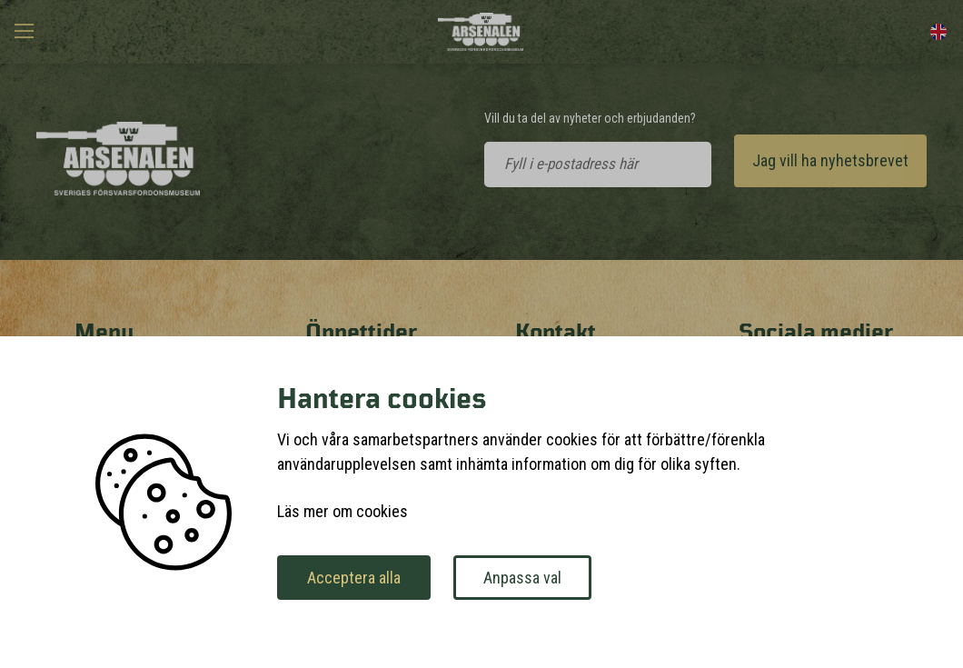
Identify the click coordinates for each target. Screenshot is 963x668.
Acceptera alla (354, 577)
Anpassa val (522, 577)
